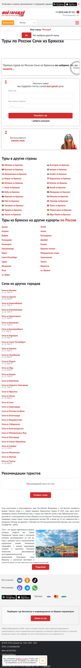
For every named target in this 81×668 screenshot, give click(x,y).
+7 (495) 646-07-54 (65, 12)
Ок (42, 660)
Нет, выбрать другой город (46, 35)
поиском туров (18, 140)
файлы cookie (22, 658)
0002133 (46, 666)
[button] (12, 165)
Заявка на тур (8, 22)
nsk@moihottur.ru (9, 654)
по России (68, 220)
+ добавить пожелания (41, 121)
